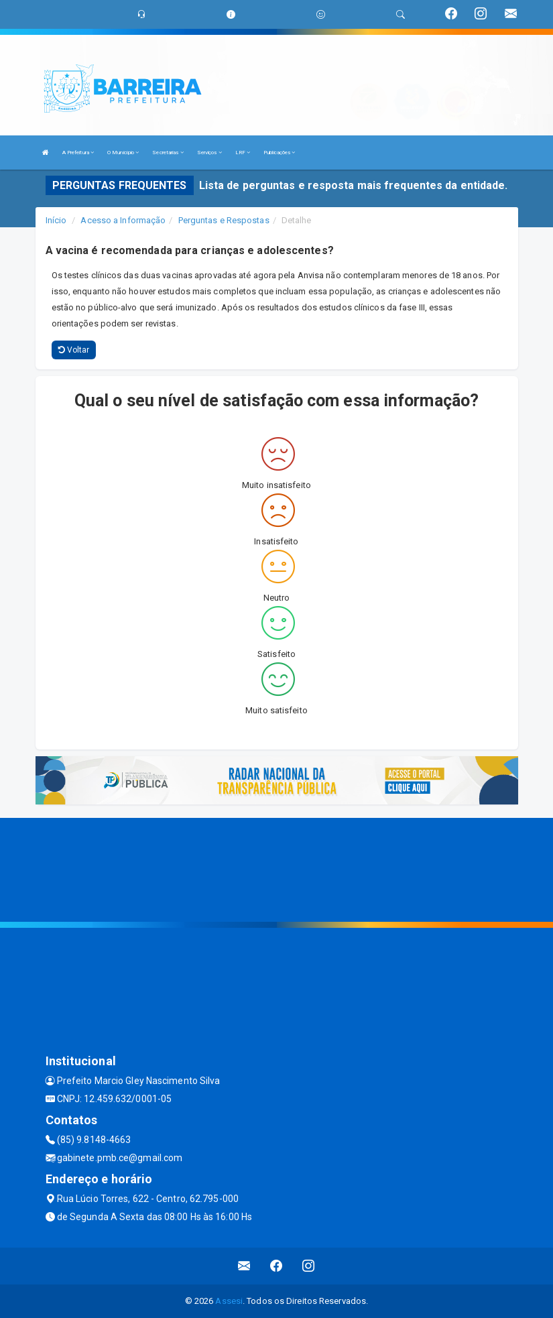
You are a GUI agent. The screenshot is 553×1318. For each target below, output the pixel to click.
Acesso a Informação (123, 220)
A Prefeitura (78, 152)
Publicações (279, 152)
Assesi (229, 1301)
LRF (243, 152)
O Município (123, 152)
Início (56, 220)
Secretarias (167, 152)
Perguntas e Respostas (223, 220)
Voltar (74, 350)
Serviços (209, 152)
